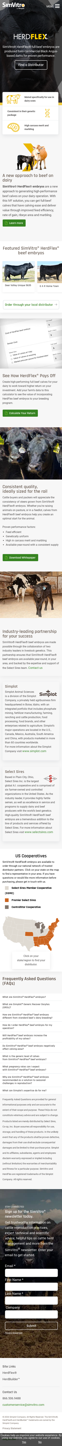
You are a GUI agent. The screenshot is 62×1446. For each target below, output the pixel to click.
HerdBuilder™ (11, 1379)
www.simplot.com (34, 751)
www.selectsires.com (39, 832)
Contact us (35, 667)
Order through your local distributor (29, 305)
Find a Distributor (31, 65)
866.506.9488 (11, 1398)
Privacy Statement (11, 1428)
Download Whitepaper (22, 558)
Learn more (16, 223)
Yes (24, 1442)
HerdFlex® (9, 1372)
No (40, 1442)
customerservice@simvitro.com (23, 1404)
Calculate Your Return (22, 413)
